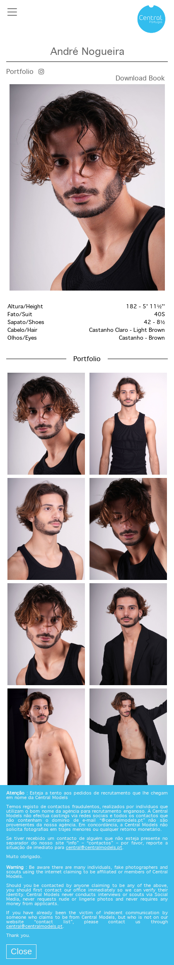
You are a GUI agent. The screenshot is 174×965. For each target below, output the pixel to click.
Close (21, 951)
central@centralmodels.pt (94, 847)
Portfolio (20, 72)
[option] (87, 187)
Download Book (140, 78)
